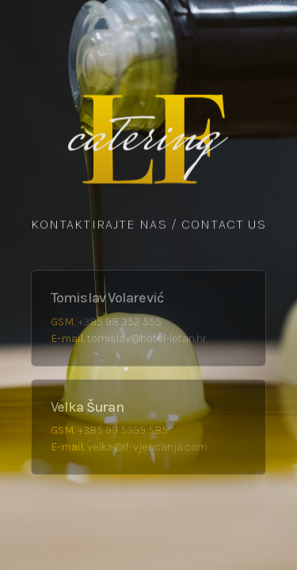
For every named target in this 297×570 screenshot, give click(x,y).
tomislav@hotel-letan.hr (146, 338)
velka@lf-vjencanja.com (147, 447)
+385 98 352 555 (120, 322)
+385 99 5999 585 (123, 430)
